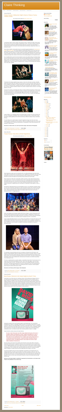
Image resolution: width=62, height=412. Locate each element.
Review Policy (29, 10)
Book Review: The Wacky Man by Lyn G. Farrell (53, 46)
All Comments (47, 142)
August (47, 109)
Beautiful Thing (11, 50)
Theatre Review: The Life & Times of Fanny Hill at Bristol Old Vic (53, 81)
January (47, 126)
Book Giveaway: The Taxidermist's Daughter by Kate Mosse (53, 38)
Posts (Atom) (11, 407)
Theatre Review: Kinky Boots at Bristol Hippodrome (17, 134)
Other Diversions (22, 10)
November (47, 105)
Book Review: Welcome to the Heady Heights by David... (52, 122)
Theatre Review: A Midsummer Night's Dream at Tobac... (51, 118)
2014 (46, 133)
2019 (46, 102)
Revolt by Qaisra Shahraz (49, 67)
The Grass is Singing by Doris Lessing (53, 53)
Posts (46, 140)
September (48, 107)
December (47, 103)
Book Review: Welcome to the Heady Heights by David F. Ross (20, 276)
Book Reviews (9, 10)
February (47, 124)
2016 (46, 130)
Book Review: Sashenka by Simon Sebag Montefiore (53, 89)
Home (4, 10)
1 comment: (17, 401)
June (47, 112)
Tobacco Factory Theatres (21, 129)
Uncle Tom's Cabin (52, 31)
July (46, 110)
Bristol (16, 129)
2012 (46, 136)
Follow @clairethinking (47, 97)
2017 (46, 129)
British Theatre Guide (28, 18)
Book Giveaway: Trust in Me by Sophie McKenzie (53, 73)
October (47, 106)
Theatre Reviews (15, 10)
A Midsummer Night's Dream (11, 129)
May (46, 113)
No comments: (17, 128)
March (47, 116)
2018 (46, 127)
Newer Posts (6, 405)
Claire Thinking (14, 5)
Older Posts (39, 405)
